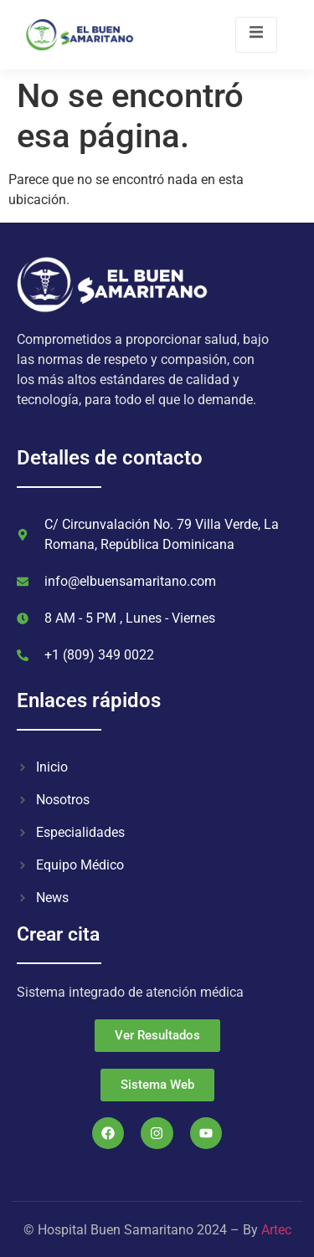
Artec (276, 1230)
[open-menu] (256, 35)
